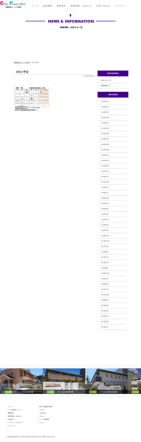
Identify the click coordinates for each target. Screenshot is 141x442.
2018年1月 (104, 230)
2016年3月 (104, 289)
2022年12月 (105, 128)
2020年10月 (105, 150)
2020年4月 (105, 171)
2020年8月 (105, 155)
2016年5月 (104, 284)
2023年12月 (105, 117)
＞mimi (40, 422)
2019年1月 (104, 193)
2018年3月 (104, 225)
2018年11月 (105, 203)
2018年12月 (105, 198)
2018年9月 (104, 209)
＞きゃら (41, 416)
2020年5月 (105, 166)
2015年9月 (104, 300)
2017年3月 (104, 268)
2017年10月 (105, 241)
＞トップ (9, 406)
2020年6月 (105, 160)
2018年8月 (104, 214)
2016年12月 (105, 273)
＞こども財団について (14, 410)
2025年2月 (105, 101)
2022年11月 (105, 134)
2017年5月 (104, 262)
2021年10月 (105, 144)
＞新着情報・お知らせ (14, 416)
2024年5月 (105, 107)
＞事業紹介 (10, 413)
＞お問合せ (10, 419)
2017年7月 (104, 257)
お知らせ (104, 80)
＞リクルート (11, 426)
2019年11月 (105, 177)
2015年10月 (105, 295)
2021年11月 (105, 139)
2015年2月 (104, 322)
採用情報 (104, 86)
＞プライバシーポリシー (14, 422)
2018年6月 (104, 220)
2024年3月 (105, 112)
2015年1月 (104, 327)
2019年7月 (104, 187)
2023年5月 (105, 123)
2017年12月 (105, 236)
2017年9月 (104, 246)
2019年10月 (105, 182)
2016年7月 (104, 279)
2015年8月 (104, 305)
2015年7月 (104, 311)
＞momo (41, 410)
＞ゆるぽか (42, 413)
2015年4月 (104, 316)
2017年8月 (104, 252)
